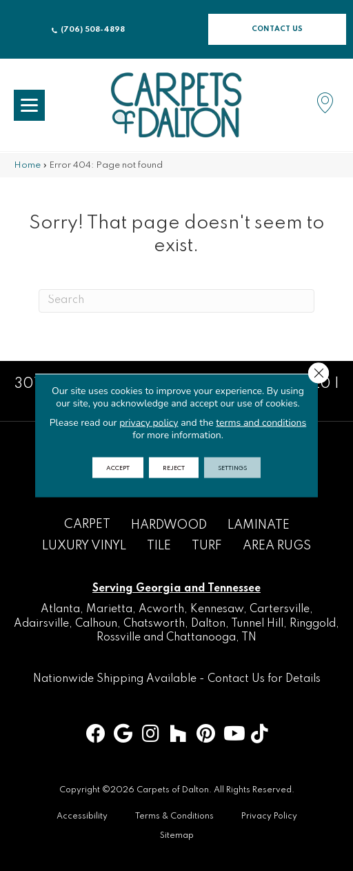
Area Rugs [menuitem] (277, 546)
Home (27, 165)
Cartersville (280, 609)
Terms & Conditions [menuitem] (174, 816)
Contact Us (236, 679)
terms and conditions (261, 422)
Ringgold (313, 623)
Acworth (161, 609)
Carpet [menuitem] (87, 524)
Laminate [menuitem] (259, 525)
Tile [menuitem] (159, 546)
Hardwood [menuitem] (169, 525)
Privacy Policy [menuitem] (269, 816)
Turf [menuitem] (207, 546)
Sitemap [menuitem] (177, 836)
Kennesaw (216, 609)
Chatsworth (154, 623)
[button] (277, 29)
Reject (174, 467)
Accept (118, 467)
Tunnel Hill (257, 623)
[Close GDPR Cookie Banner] (318, 373)
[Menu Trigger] (29, 105)
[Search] (176, 301)
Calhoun (96, 623)
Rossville (119, 637)
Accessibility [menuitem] (82, 816)
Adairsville (41, 623)
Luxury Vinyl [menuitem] (84, 546)
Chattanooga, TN (211, 637)
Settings (232, 467)
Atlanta (60, 609)
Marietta (109, 609)
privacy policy (148, 422)
